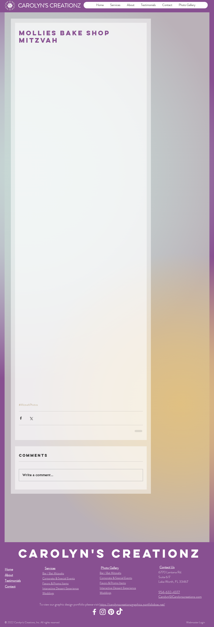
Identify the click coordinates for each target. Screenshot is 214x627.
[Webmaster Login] (195, 622)
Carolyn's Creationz (24, 622)
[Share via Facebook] (21, 418)
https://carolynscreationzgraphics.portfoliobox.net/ (132, 604)
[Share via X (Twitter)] (31, 418)
